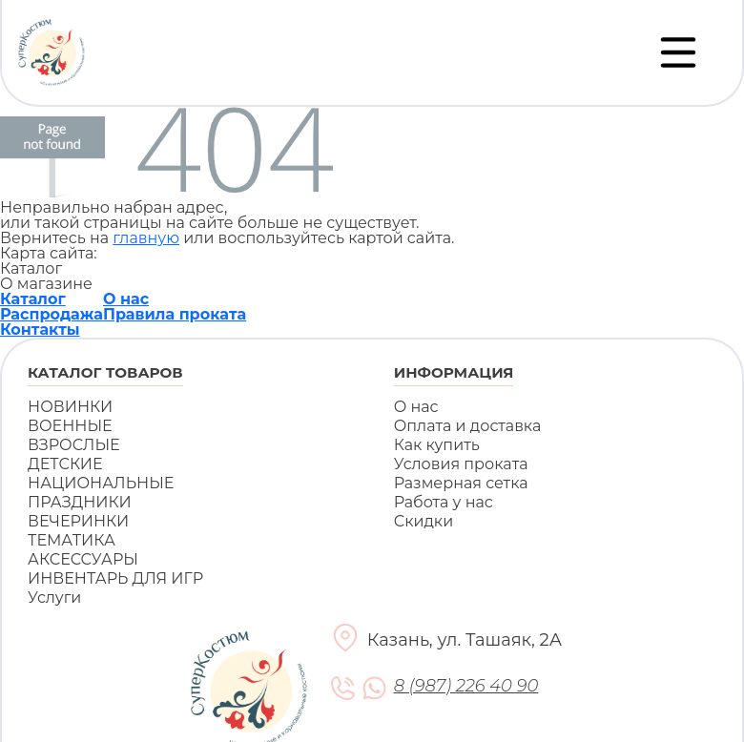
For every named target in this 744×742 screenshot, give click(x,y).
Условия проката (461, 464)
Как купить (437, 445)
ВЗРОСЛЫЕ (74, 445)
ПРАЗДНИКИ (80, 502)
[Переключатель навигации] (678, 52)
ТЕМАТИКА (71, 540)
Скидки (423, 521)
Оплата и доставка (468, 426)
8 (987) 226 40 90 (466, 686)
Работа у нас (443, 502)
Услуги (54, 597)
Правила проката (174, 314)
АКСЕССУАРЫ (83, 559)
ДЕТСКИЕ (65, 464)
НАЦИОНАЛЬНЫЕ (101, 483)
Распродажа (51, 314)
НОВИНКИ (70, 407)
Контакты (40, 329)
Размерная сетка (461, 483)
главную (146, 238)
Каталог (33, 299)
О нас (126, 299)
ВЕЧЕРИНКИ (78, 521)
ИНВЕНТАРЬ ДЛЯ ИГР (115, 578)
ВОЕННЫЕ (70, 426)
